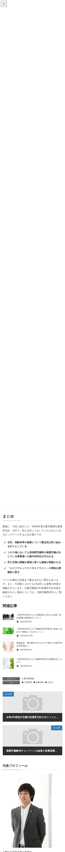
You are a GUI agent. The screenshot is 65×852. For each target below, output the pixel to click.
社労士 (50, 682)
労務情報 (28, 682)
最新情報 (40, 682)
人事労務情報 (28, 678)
